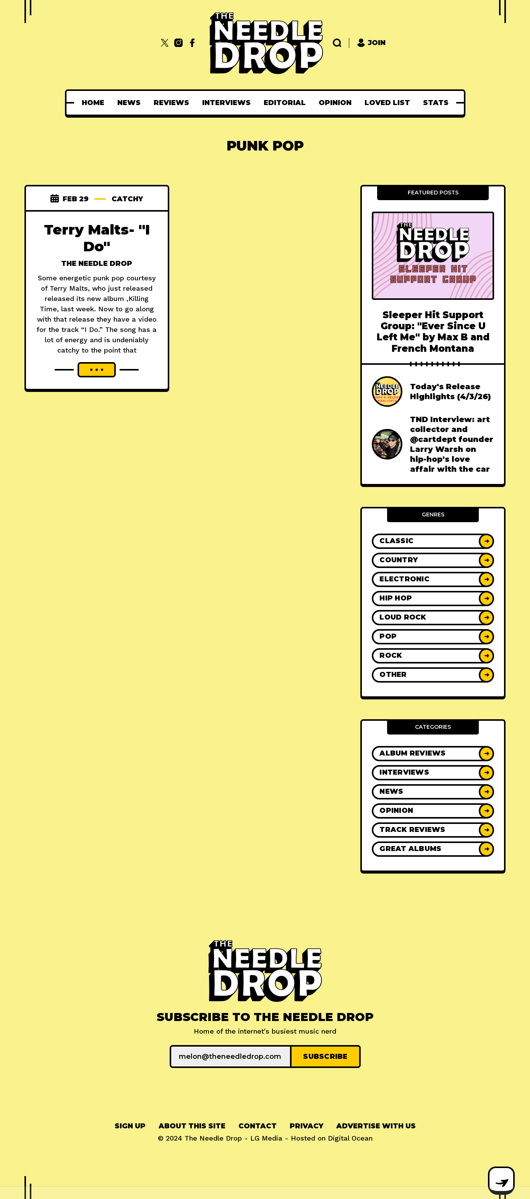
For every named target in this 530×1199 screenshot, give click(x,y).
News (129, 103)
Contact (257, 1126)
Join (371, 43)
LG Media (266, 1138)
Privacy (306, 1126)
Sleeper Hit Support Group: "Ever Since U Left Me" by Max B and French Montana (433, 331)
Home (93, 103)
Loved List (387, 103)
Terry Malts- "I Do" (97, 238)
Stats (436, 103)
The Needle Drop (96, 263)
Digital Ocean (350, 1138)
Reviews (171, 103)
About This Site (192, 1126)
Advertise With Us (376, 1126)
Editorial (285, 103)
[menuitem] (93, 103)
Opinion (335, 103)
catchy (127, 199)
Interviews (226, 103)
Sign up (130, 1126)
